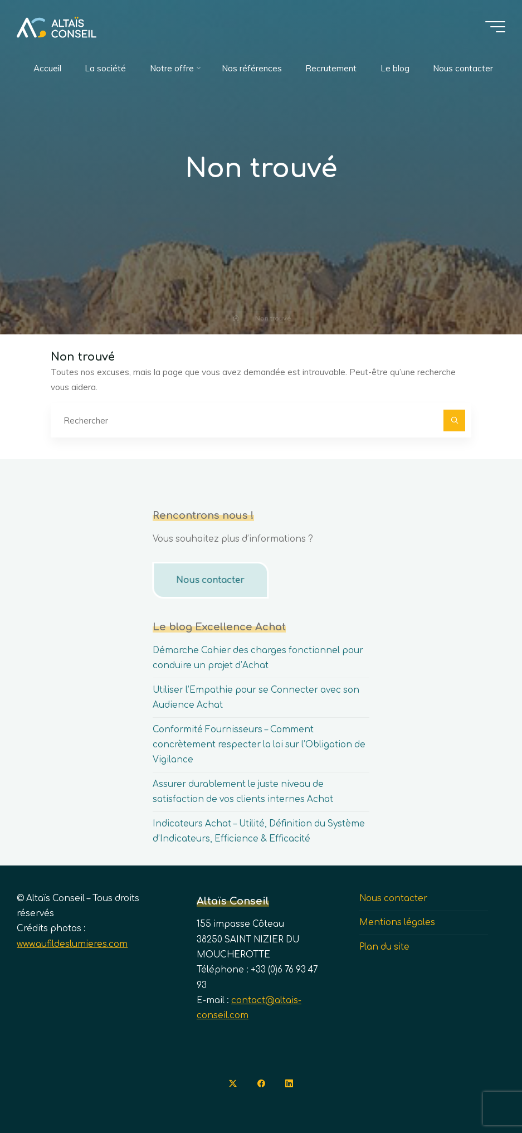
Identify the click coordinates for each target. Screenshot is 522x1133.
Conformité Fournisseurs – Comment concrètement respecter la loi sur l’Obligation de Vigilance (259, 745)
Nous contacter (208, 580)
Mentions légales (397, 922)
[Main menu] (495, 26)
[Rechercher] (454, 421)
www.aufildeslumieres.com (72, 944)
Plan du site (384, 947)
